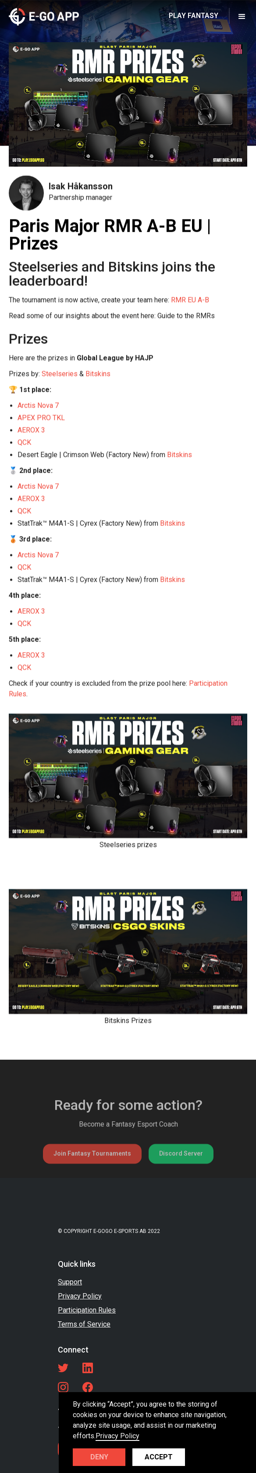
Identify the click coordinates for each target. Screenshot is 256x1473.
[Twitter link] (63, 1368)
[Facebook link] (87, 1387)
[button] (241, 16)
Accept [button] (159, 1457)
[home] (44, 16)
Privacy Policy (80, 1296)
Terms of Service (84, 1324)
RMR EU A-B (190, 300)
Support (70, 1282)
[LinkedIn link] (87, 1368)
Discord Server (181, 1173)
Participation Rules (87, 1310)
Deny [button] (99, 1457)
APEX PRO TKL (41, 418)
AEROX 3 (31, 430)
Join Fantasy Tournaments (92, 1173)
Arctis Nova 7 (38, 405)
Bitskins (97, 374)
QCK (24, 442)
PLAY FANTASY (193, 15)
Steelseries (60, 374)
